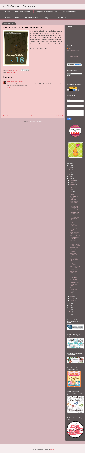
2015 (70, 178)
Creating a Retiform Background (74, 233)
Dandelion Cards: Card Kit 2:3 (74, 276)
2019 (70, 170)
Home (7, 12)
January (72, 300)
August (72, 187)
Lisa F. (70, 48)
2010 (70, 311)
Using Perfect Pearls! (73, 241)
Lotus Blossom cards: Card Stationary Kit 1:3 (74, 281)
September (73, 184)
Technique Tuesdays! (23, 12)
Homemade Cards (31, 18)
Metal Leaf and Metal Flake (73, 288)
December (72, 180)
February (72, 298)
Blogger (52, 449)
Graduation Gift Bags (73, 285)
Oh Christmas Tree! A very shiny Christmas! (74, 218)
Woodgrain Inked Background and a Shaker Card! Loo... (74, 213)
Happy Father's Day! (75, 222)
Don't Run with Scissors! (18, 6)
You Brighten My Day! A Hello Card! (74, 203)
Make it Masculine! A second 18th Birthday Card (75, 268)
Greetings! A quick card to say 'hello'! (75, 245)
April (71, 294)
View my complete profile (73, 50)
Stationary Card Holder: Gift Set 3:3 (74, 272)
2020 (70, 167)
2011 (70, 309)
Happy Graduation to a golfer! (74, 263)
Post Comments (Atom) (36, 121)
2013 (70, 305)
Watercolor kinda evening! (74, 250)
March (71, 296)
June (71, 191)
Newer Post (6, 116)
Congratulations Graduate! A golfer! (73, 255)
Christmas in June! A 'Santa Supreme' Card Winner (75, 237)
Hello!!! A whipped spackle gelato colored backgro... (75, 207)
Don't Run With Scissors (74, 57)
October (72, 182)
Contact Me (61, 18)
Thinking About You (74, 247)
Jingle (8, 81)
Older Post (59, 116)
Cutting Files (47, 18)
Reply (8, 87)
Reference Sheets (69, 12)
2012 (70, 307)
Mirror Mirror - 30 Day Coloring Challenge (74, 198)
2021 (70, 165)
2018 (70, 172)
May (71, 292)
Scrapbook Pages (12, 18)
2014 (70, 303)
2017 (70, 174)
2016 (70, 176)
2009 (70, 314)
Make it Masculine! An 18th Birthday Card (74, 259)
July (71, 189)
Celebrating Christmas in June (73, 225)
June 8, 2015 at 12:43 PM (17, 81)
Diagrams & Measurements (46, 12)
